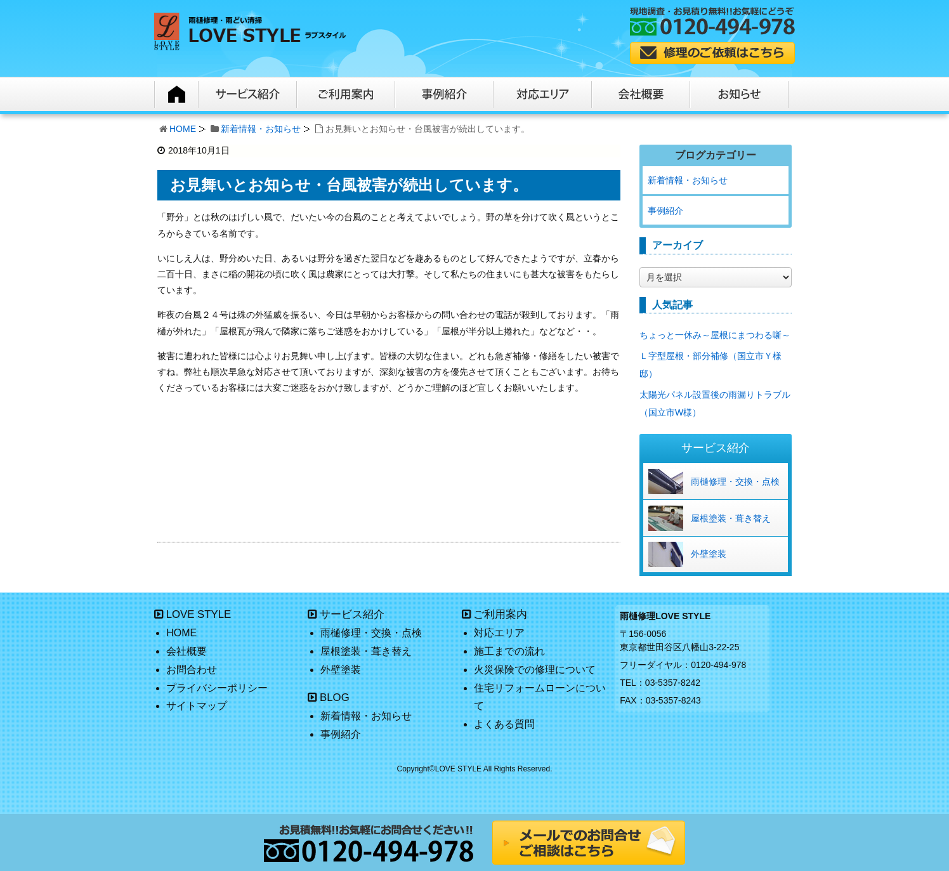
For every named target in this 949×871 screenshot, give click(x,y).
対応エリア (499, 632)
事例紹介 (665, 211)
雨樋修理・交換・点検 (735, 481)
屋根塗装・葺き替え (731, 518)
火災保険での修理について (535, 669)
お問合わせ (191, 669)
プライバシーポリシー (217, 688)
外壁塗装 (708, 554)
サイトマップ (196, 705)
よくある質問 (504, 724)
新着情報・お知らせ (261, 129)
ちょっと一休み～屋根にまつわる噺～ (714, 335)
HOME (182, 129)
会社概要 (186, 651)
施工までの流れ (509, 651)
